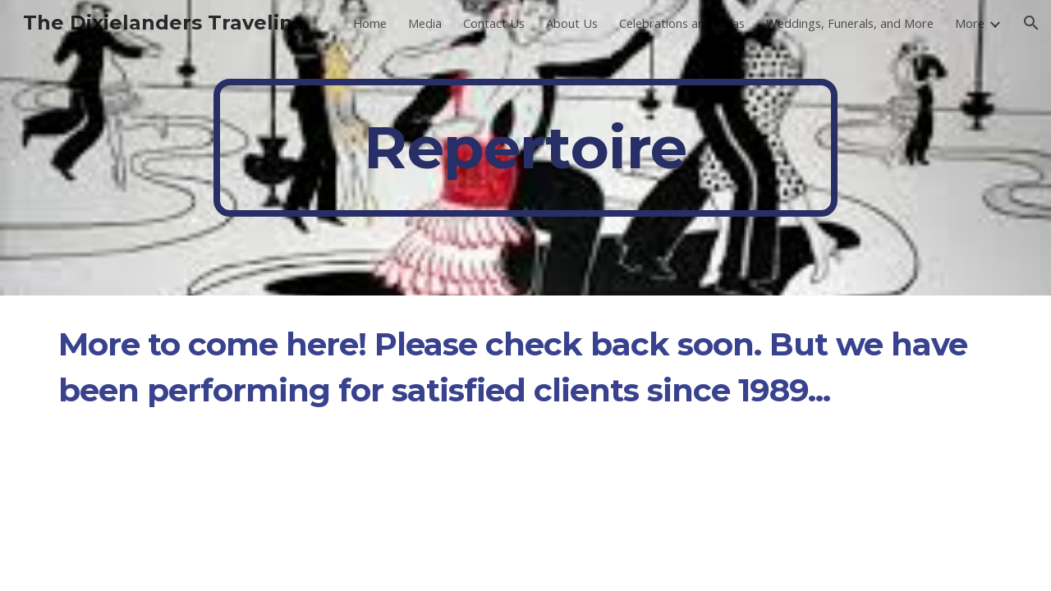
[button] (1031, 23)
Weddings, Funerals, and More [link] (850, 23)
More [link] (969, 23)
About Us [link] (572, 23)
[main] (525, 148)
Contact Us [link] (494, 23)
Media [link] (425, 23)
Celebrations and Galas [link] (682, 23)
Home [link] (370, 23)
